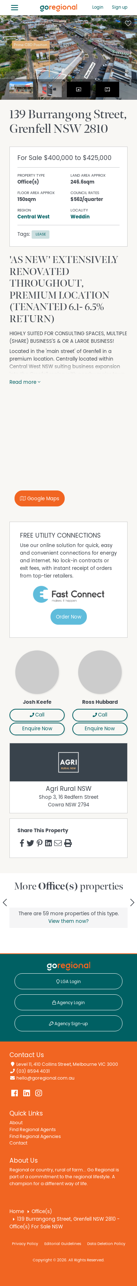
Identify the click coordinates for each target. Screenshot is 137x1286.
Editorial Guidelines (62, 1244)
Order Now (68, 617)
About (16, 1123)
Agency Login (68, 1003)
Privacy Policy (25, 1244)
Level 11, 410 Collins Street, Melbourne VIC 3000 (67, 1064)
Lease (41, 234)
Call (37, 715)
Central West (33, 216)
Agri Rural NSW (69, 789)
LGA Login (68, 981)
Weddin (80, 216)
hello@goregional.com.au (45, 1078)
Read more (24, 382)
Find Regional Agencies (35, 1136)
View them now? (68, 921)
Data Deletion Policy (106, 1244)
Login (97, 7)
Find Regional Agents (32, 1129)
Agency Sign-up (68, 1024)
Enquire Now (37, 728)
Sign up (120, 7)
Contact (18, 1143)
